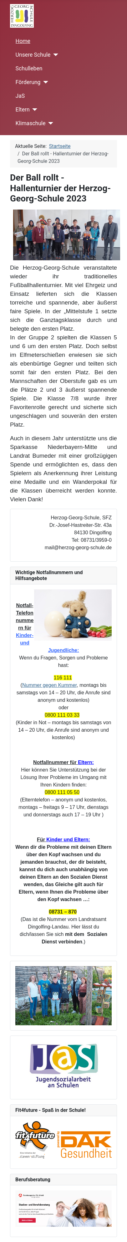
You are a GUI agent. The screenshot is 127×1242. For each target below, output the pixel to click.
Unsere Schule (33, 55)
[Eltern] (34, 109)
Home (23, 41)
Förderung (28, 82)
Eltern (23, 109)
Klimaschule (31, 123)
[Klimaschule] (49, 123)
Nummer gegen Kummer (49, 685)
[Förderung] (44, 82)
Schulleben (29, 68)
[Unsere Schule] (54, 55)
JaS (20, 96)
